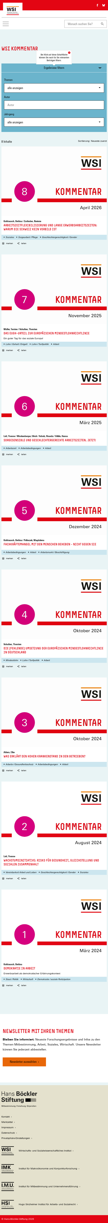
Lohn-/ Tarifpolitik (40, 344)
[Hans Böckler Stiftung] (19, 1106)
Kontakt (5, 1116)
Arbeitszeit (11, 448)
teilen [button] (21, 243)
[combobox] (81, 24)
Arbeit (56, 344)
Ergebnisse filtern (54, 68)
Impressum (7, 1127)
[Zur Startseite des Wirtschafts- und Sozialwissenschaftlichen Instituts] (13, 13)
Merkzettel (7, 1122)
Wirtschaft (28, 979)
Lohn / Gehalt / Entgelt (16, 344)
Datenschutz (8, 1132)
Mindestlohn (12, 660)
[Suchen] (102, 24)
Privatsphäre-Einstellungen (15, 1138)
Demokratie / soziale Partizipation (53, 979)
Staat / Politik (12, 979)
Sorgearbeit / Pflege (28, 237)
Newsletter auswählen (23, 1062)
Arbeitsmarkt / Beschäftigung (54, 552)
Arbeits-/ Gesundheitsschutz (19, 764)
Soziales (10, 237)
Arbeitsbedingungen (30, 448)
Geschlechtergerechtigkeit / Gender (59, 237)
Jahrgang (54, 119)
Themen (54, 85)
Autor (7, 97)
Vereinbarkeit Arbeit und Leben (21, 872)
